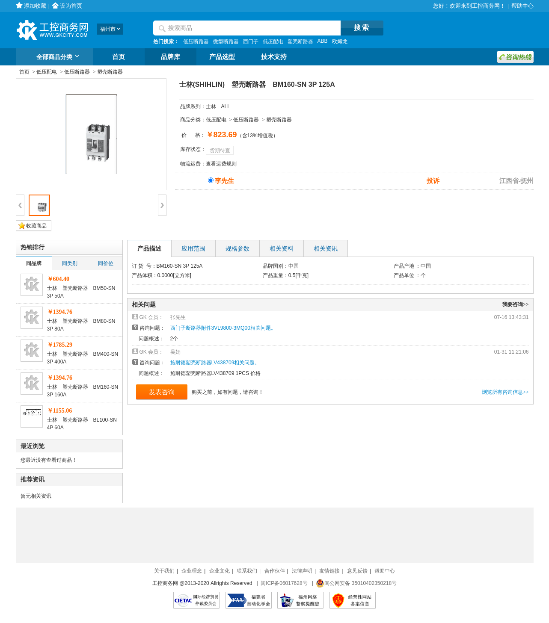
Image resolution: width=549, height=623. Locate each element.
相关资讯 (326, 248)
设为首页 (71, 6)
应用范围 (193, 248)
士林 (211, 106)
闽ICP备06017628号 (284, 583)
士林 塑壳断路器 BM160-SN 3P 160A (83, 391)
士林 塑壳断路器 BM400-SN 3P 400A (83, 358)
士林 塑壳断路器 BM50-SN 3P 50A (81, 292)
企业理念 (191, 571)
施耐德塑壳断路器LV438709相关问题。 (215, 363)
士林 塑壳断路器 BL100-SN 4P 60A (82, 424)
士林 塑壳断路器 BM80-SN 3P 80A (81, 325)
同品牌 (34, 263)
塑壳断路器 (300, 41)
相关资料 (282, 248)
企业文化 (219, 571)
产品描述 (149, 248)
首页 (118, 56)
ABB (323, 41)
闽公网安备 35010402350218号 (356, 583)
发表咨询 (162, 392)
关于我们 (164, 571)
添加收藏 (35, 6)
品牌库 (170, 56)
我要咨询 (515, 304)
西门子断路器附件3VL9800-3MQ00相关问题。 (223, 328)
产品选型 (222, 56)
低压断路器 (196, 41)
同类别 (69, 263)
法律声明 (302, 571)
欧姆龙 (339, 41)
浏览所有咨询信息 (505, 392)
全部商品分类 (59, 57)
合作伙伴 (274, 571)
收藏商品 (36, 226)
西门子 (250, 41)
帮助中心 (522, 6)
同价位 (105, 263)
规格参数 (237, 248)
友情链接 (329, 571)
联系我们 (247, 571)
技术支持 (274, 56)
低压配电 (273, 41)
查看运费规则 (221, 164)
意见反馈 (357, 571)
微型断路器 (226, 41)
